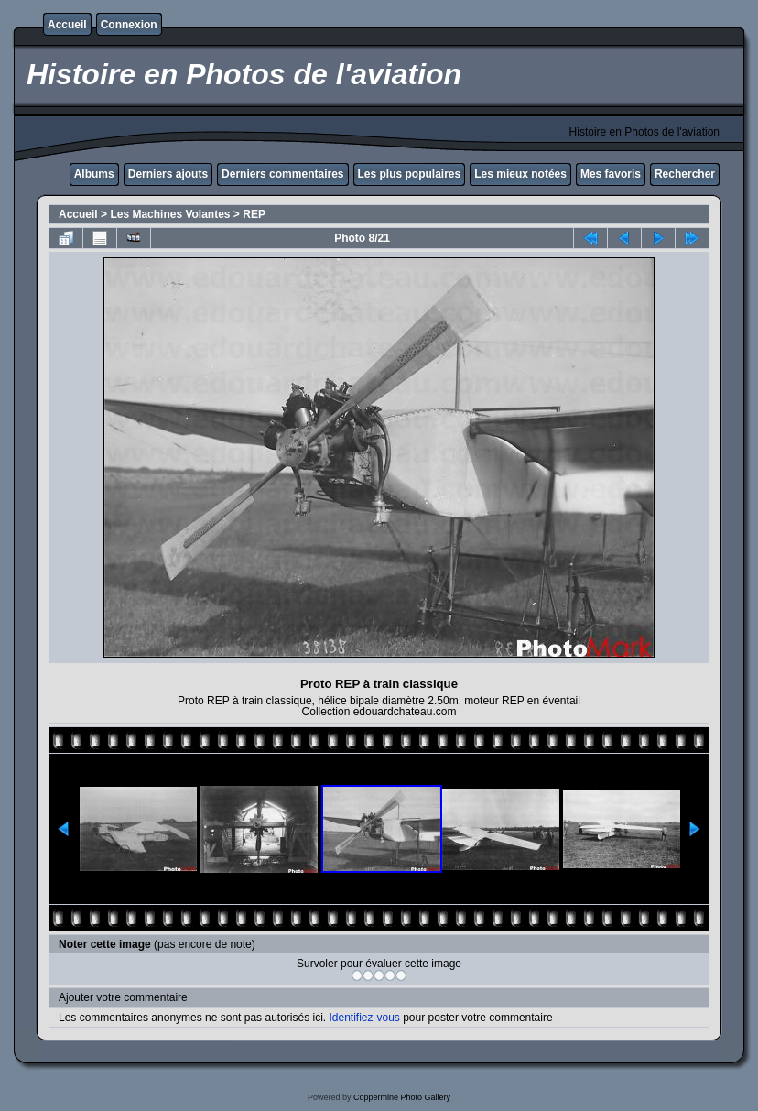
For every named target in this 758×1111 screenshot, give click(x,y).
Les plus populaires (409, 174)
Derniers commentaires (282, 174)
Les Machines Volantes (170, 214)
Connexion (129, 24)
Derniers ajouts (168, 174)
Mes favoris (610, 174)
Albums (94, 174)
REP (254, 214)
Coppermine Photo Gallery (401, 1097)
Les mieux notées (520, 174)
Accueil (67, 24)
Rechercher (685, 174)
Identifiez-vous (364, 1017)
